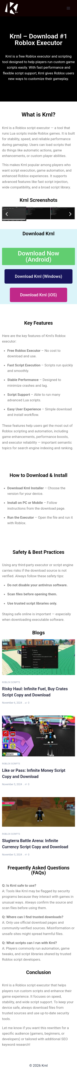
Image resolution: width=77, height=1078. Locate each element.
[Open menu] (68, 8)
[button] (6, 213)
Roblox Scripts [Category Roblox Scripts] (11, 682)
